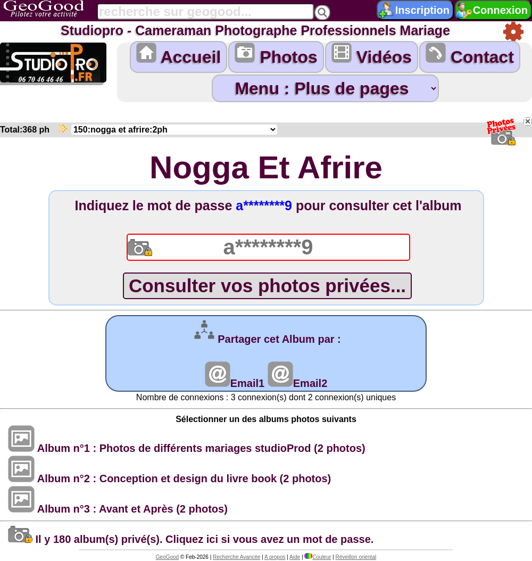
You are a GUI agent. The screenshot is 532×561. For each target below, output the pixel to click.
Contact (470, 55)
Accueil (178, 55)
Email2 (297, 383)
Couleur (317, 557)
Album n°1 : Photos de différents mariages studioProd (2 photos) (186, 448)
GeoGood (167, 557)
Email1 (234, 383)
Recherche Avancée (236, 557)
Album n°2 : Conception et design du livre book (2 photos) (169, 478)
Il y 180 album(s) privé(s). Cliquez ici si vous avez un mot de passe (189, 539)
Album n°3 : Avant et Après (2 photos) (118, 509)
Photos (276, 55)
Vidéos (371, 55)
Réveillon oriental (355, 557)
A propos (274, 557)
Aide (294, 557)
